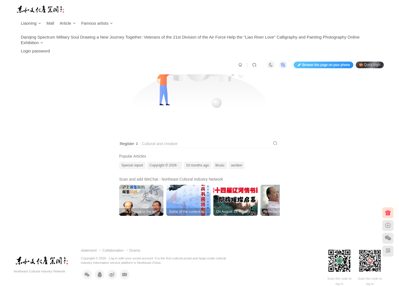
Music (220, 165)
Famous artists (97, 23)
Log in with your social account (131, 258)
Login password (35, 51)
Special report (132, 165)
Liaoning (31, 23)
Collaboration (113, 250)
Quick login (369, 64)
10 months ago (197, 165)
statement (89, 250)
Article (68, 23)
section (236, 165)
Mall (50, 23)
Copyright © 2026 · (164, 165)
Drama (134, 250)
